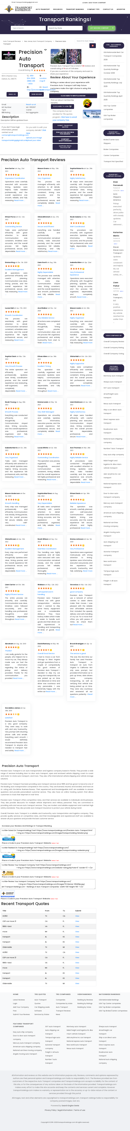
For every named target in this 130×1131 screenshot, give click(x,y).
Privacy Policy (51, 1110)
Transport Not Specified (113, 161)
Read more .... (19, 200)
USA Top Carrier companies (110, 1003)
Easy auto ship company (114, 454)
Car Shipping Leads (42, 1007)
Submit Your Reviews (21, 1014)
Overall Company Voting (114, 353)
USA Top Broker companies (109, 1007)
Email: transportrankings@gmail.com (25, 2)
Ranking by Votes (84, 1007)
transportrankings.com (66, 1122)
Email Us (12, 94)
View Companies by (114, 336)
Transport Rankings (75, 9)
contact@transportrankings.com (15, 135)
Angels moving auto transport (25, 1054)
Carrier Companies (111, 155)
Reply (122, 190)
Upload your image (34, 138)
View (77, 916)
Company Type (93, 9)
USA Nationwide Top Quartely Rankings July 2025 (113, 82)
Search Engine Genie (70, 1105)
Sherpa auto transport (113, 382)
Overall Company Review (114, 341)
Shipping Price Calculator (65, 147)
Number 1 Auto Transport (114, 448)
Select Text (55, 843)
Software (38, 1011)
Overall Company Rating (114, 347)
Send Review (37, 94)
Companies (60, 1000)
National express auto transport (79, 1041)
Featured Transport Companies (113, 368)
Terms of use (79, 1110)
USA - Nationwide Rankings (113, 45)
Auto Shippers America (117, 197)
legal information (65, 1110)
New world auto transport (77, 1045)
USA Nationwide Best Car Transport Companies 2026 (114, 56)
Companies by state (64, 1003)
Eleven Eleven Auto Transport (118, 250)
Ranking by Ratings (84, 1003)
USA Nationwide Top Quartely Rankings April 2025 (113, 96)
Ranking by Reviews (85, 1000)
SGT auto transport (111, 388)
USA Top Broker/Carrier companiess (113, 1011)
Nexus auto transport (112, 404)
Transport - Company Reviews (113, 175)
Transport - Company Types (113, 133)
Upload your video (33, 140)
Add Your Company (97, 3)
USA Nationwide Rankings (109, 1000)
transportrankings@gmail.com (14, 140)
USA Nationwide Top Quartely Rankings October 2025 (112, 69)
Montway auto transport (114, 376)
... (122, 224)
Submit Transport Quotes (65, 126)
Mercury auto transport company (26, 1043)
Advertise (121, 9)
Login (85, 3)
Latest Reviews (19, 1000)
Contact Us (108, 9)
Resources (57, 9)
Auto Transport (43, 9)
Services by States (42, 1014)
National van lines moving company (27, 1050)
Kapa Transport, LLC (118, 297)
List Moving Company (101, 28)
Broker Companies (111, 149)
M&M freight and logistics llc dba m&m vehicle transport (112, 464)
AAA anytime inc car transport (79, 1037)
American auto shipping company (26, 1046)
